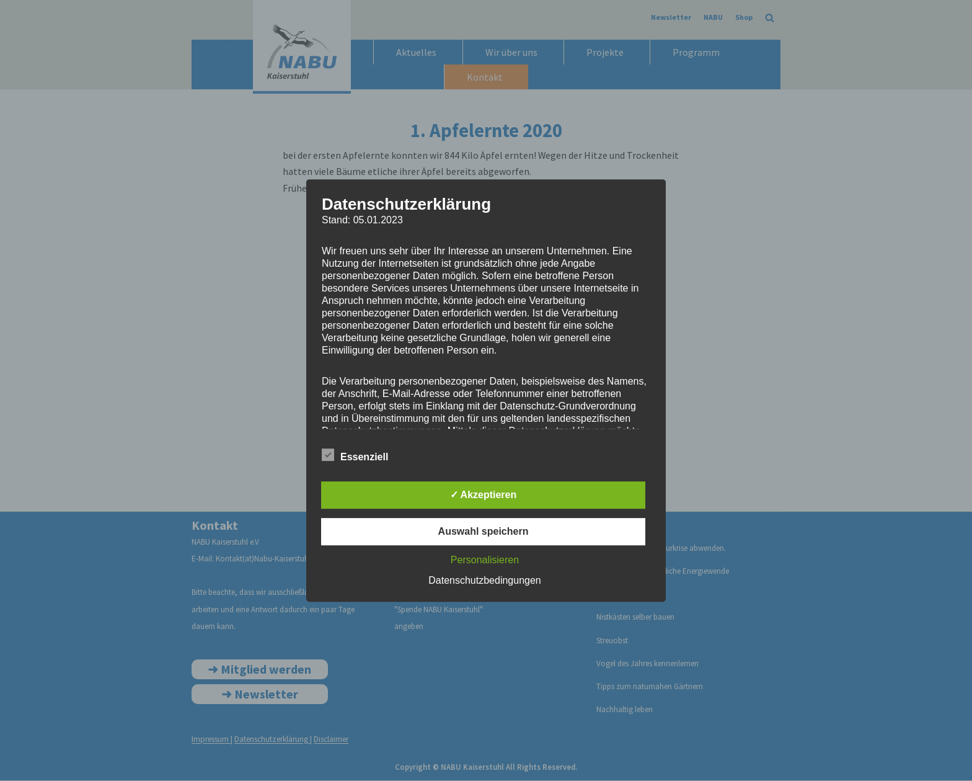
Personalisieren (485, 560)
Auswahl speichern (483, 531)
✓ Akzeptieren (483, 494)
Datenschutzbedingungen (484, 580)
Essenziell (355, 454)
